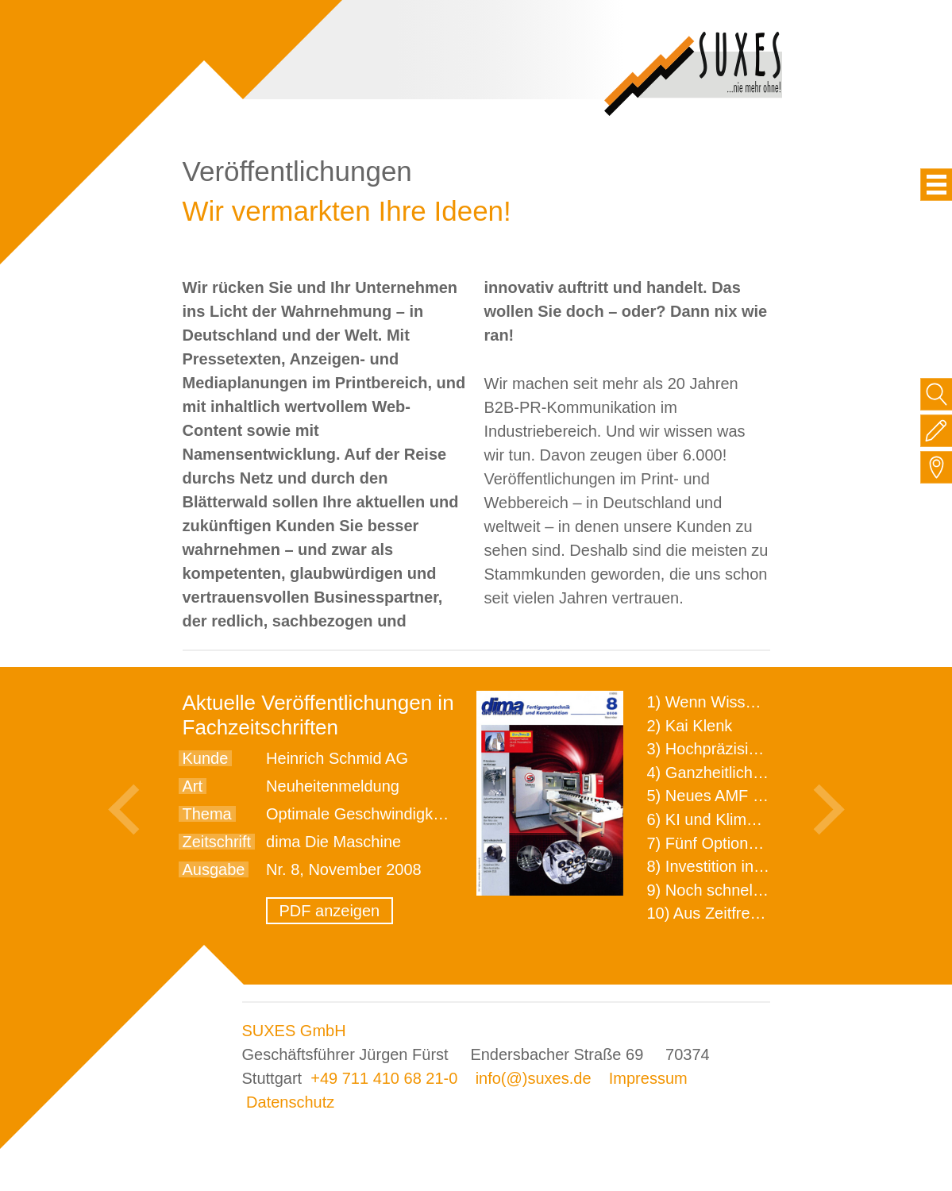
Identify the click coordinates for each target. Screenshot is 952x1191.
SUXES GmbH (294, 1030)
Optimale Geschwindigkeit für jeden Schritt (415, 814)
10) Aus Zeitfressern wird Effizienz (767, 913)
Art (193, 786)
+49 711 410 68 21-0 (383, 1078)
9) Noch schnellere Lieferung (748, 890)
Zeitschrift (217, 842)
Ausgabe (214, 869)
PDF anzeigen (329, 910)
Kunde (206, 758)
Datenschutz (290, 1102)
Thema (207, 814)
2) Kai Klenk (690, 725)
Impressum (648, 1078)
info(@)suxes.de (534, 1078)
